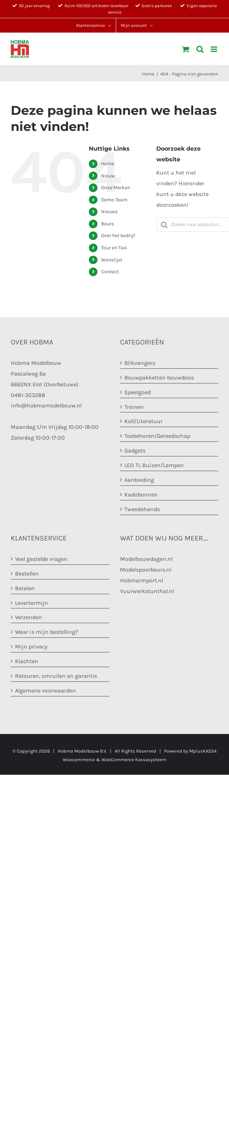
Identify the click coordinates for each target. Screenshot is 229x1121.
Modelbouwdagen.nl (146, 558)
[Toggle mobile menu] (214, 49)
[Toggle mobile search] (200, 49)
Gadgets (134, 450)
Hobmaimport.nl (141, 580)
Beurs (107, 224)
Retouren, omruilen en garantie (56, 675)
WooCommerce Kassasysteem (133, 759)
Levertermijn (31, 602)
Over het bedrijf (118, 235)
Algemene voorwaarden (45, 690)
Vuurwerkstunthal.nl (147, 591)
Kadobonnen (141, 494)
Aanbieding (139, 479)
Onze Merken (115, 188)
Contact (110, 272)
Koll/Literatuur (143, 421)
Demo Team (114, 200)
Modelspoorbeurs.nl (145, 569)
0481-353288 (28, 395)
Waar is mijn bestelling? (46, 631)
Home (107, 164)
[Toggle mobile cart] (185, 49)
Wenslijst (111, 260)
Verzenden (28, 617)
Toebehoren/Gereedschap (157, 435)
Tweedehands (142, 509)
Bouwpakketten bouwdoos (159, 377)
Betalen (25, 588)
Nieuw (108, 176)
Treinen (134, 406)
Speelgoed (137, 392)
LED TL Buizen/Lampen (154, 465)
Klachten (26, 661)
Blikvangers (139, 362)
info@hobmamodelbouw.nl (46, 405)
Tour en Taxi (114, 248)
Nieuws (109, 212)
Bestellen (27, 573)
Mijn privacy (31, 646)
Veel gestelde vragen (41, 558)
